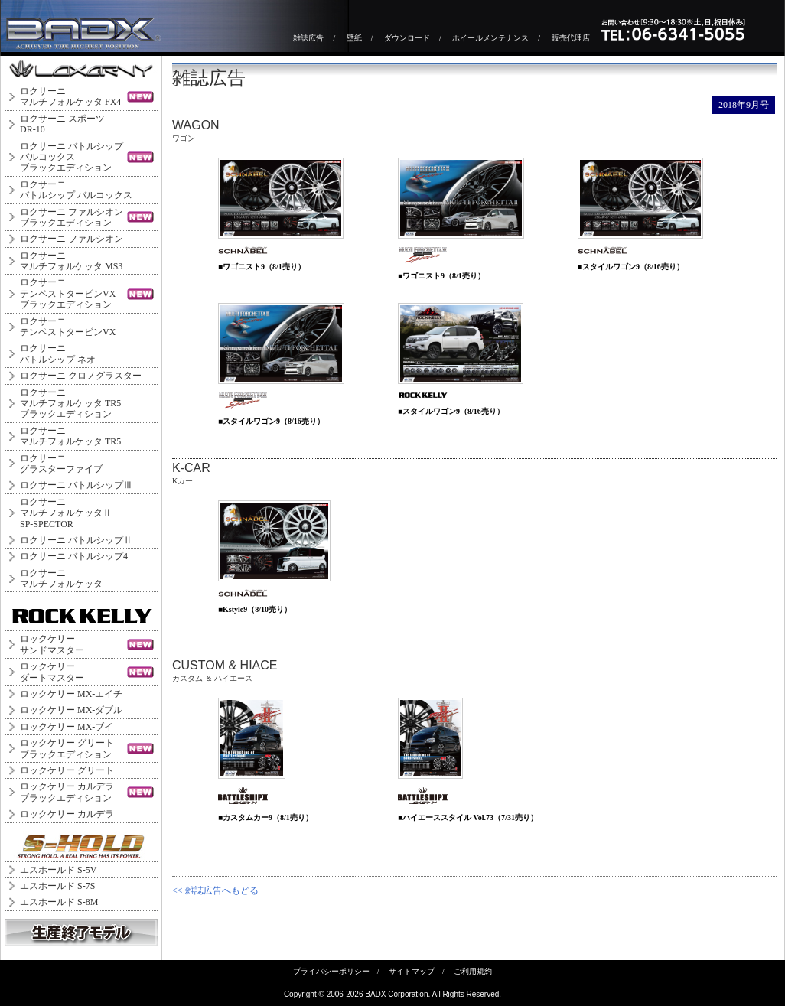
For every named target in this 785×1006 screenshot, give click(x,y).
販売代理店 (571, 38)
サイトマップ (412, 971)
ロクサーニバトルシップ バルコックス (76, 189)
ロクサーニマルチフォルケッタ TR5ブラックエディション (70, 403)
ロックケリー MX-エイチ (71, 694)
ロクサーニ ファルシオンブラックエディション (71, 217)
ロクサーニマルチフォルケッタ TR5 (70, 436)
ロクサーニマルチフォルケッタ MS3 (71, 261)
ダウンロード (407, 38)
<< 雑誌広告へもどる (215, 890)
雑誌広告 (308, 38)
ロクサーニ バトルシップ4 (74, 556)
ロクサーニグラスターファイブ (61, 463)
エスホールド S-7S (57, 886)
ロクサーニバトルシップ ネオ (58, 353)
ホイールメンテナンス (490, 38)
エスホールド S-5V (58, 869)
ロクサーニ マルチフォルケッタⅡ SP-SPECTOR (66, 512)
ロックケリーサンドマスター (52, 644)
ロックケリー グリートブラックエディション (67, 748)
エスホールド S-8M (59, 902)
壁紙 (354, 38)
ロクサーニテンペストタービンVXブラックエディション (68, 293)
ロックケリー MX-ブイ (66, 726)
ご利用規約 (473, 971)
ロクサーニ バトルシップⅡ (76, 540)
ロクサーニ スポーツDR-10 (62, 124)
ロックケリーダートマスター (52, 671)
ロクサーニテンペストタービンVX (68, 326)
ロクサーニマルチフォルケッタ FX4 (70, 96)
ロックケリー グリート (67, 770)
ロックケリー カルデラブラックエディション (67, 792)
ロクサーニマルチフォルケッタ (61, 578)
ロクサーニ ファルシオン (71, 238)
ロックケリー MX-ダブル (71, 710)
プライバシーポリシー (331, 971)
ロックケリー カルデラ (67, 814)
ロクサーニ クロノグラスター (81, 375)
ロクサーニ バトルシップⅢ (76, 485)
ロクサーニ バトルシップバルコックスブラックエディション (71, 157)
